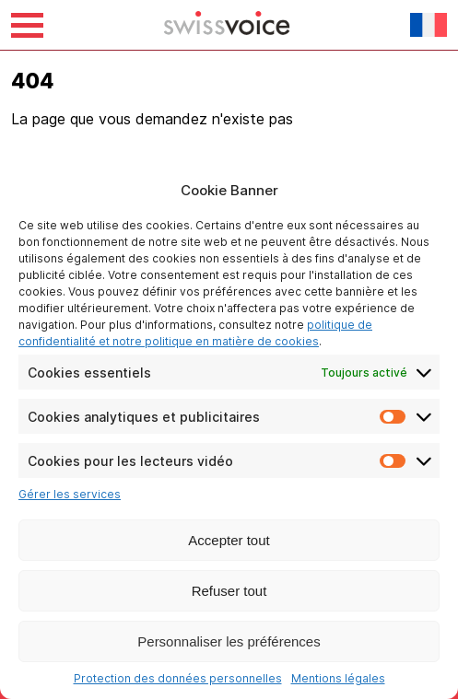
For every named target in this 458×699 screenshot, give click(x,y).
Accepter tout (228, 540)
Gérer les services (69, 494)
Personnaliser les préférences (228, 641)
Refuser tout (229, 591)
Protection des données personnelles (178, 678)
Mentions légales (338, 678)
